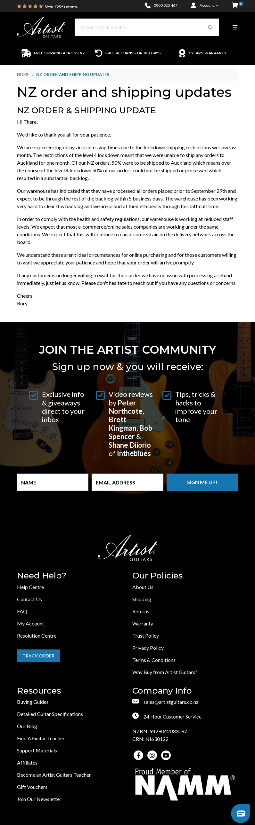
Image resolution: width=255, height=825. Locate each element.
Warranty (142, 623)
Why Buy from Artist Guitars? (164, 672)
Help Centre (30, 587)
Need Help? (41, 576)
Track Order (38, 655)
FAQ (22, 611)
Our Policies (157, 576)
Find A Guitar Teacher (41, 738)
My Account (30, 623)
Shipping (141, 599)
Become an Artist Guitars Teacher (54, 775)
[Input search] (138, 27)
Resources (39, 691)
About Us (142, 587)
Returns (140, 611)
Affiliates (27, 762)
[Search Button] (210, 27)
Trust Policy (145, 635)
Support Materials (37, 750)
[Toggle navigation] (235, 27)
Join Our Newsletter (39, 799)
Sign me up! (202, 482)
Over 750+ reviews (61, 6)
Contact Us (29, 599)
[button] (235, 6)
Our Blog (27, 726)
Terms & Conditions (154, 660)
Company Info (162, 691)
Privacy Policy (148, 648)
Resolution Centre (36, 635)
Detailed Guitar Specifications (50, 714)
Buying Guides (33, 702)
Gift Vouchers (32, 787)
